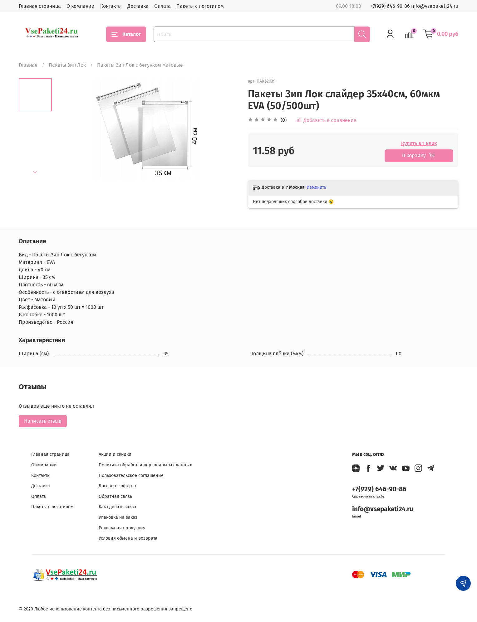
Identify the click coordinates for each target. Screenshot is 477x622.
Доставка (138, 6)
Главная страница (40, 6)
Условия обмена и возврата (128, 538)
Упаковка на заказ (118, 517)
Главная (28, 65)
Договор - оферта (117, 485)
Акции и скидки (115, 454)
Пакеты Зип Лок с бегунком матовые (140, 65)
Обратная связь (115, 496)
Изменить (316, 187)
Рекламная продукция (122, 528)
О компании (80, 6)
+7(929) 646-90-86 (379, 489)
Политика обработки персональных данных (145, 465)
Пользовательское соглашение (131, 475)
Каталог (126, 34)
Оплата (162, 6)
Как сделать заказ (117, 506)
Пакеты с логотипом (200, 6)
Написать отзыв (42, 421)
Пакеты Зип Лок (67, 65)
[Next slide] (35, 172)
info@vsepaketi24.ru (382, 509)
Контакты (111, 6)
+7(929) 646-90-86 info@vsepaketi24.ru (414, 6)
